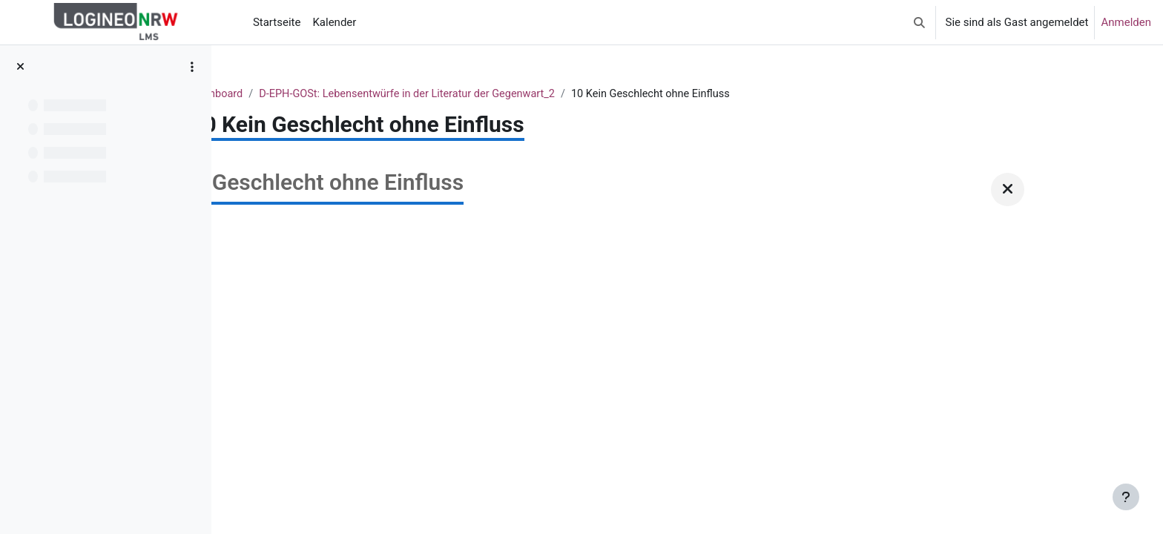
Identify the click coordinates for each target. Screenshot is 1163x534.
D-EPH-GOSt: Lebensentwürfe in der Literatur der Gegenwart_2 (588, 94)
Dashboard (392, 94)
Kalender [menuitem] (334, 22)
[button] (919, 22)
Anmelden (1126, 22)
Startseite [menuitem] (277, 22)
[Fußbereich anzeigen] (1126, 497)
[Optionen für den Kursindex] (192, 66)
